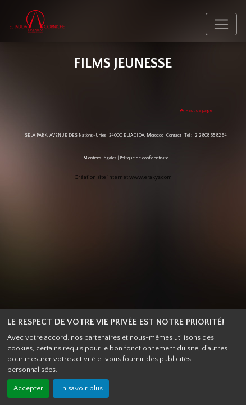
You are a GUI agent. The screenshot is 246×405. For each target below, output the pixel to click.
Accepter (28, 388)
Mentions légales (100, 157)
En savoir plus (81, 388)
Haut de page (196, 110)
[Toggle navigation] (221, 24)
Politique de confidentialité (144, 157)
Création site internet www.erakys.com (123, 177)
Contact (173, 135)
